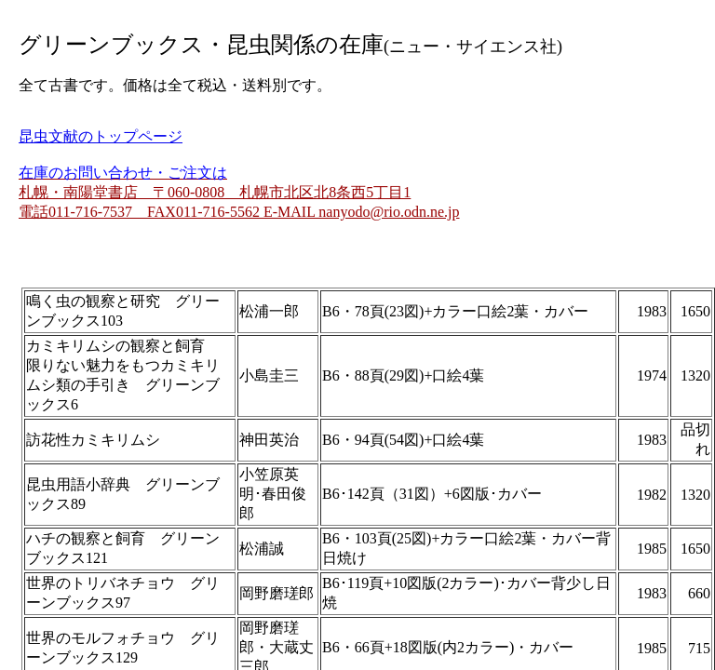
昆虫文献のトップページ (100, 136)
